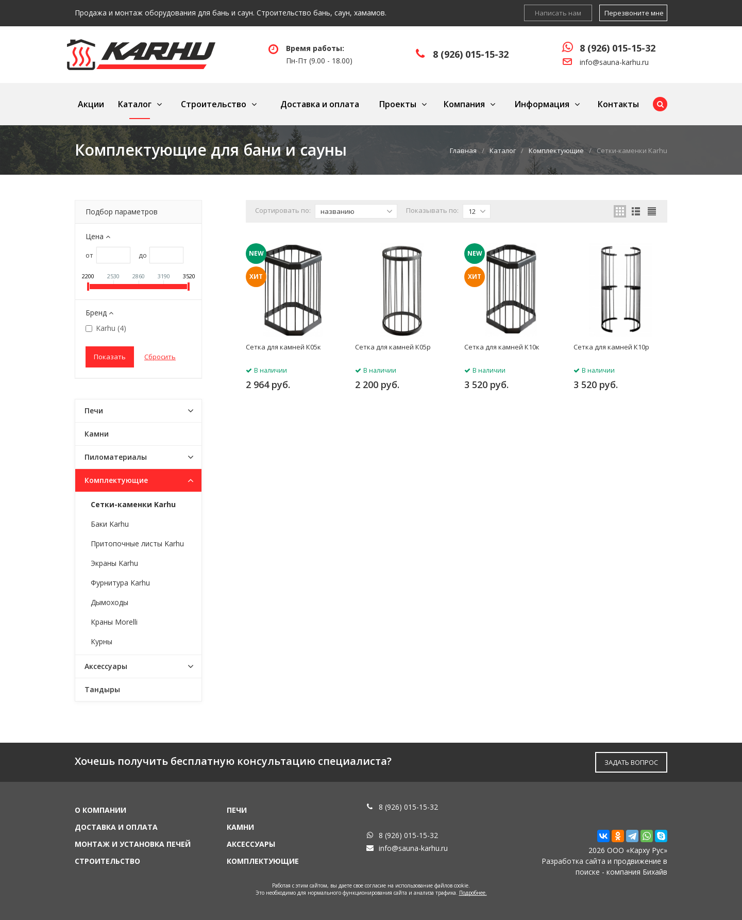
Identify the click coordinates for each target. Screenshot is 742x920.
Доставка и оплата (319, 104)
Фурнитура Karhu (120, 583)
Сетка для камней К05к (283, 347)
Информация (541, 104)
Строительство (213, 104)
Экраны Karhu (114, 563)
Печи (94, 410)
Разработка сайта (573, 861)
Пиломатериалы (116, 457)
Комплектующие (556, 150)
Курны (101, 641)
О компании (100, 810)
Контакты (618, 104)
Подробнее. (473, 892)
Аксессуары (106, 666)
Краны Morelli (114, 622)
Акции (91, 104)
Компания (464, 104)
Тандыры (102, 689)
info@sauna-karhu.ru (614, 62)
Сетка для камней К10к (501, 347)
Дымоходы (109, 602)
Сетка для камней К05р (393, 347)
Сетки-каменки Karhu (133, 504)
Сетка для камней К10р (611, 347)
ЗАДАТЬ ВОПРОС (631, 762)
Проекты (397, 104)
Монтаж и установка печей (133, 844)
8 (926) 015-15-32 (471, 54)
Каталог (134, 104)
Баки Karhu (110, 524)
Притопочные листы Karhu (137, 543)
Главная (463, 150)
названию (357, 211)
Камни (97, 434)
